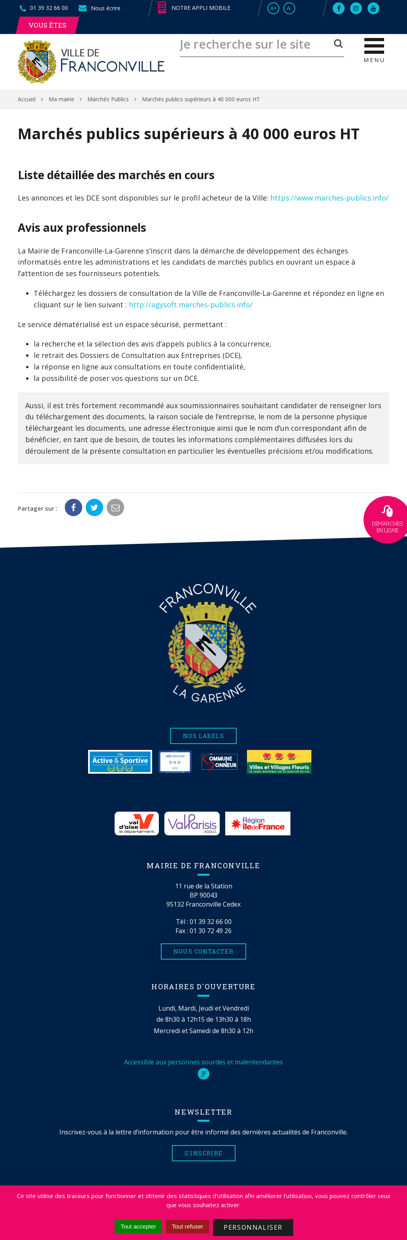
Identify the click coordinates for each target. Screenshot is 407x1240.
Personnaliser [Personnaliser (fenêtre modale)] (253, 1227)
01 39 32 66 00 (211, 921)
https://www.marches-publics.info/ (329, 198)
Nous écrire (99, 8)
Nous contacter (203, 951)
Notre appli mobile (194, 7)
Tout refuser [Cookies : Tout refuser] (187, 1226)
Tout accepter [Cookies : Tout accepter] (138, 1226)
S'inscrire (204, 1153)
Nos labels (203, 736)
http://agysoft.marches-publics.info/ (191, 304)
